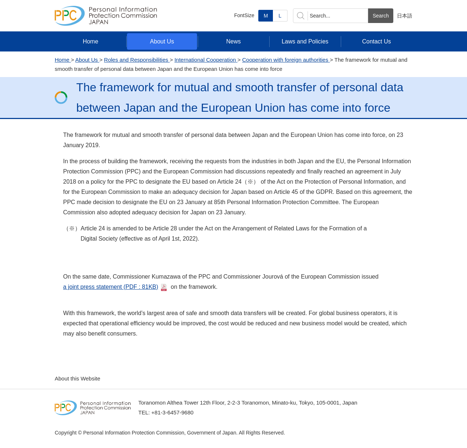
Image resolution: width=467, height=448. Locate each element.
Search (381, 16)
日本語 (404, 16)
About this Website (77, 378)
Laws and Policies (305, 41)
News (233, 41)
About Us (162, 41)
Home (91, 41)
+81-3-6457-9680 (172, 412)
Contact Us (376, 41)
